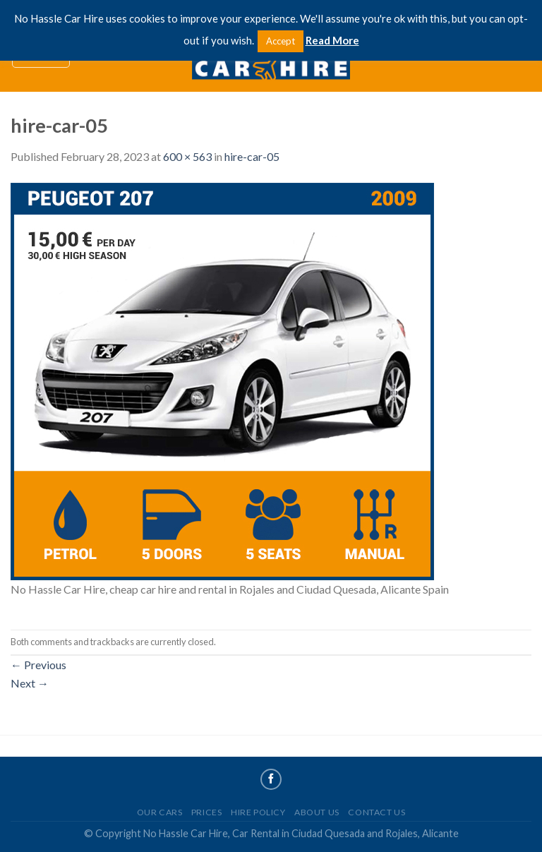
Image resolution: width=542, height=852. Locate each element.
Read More (332, 40)
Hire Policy (258, 812)
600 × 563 (187, 156)
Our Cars (160, 812)
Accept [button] (280, 41)
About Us (316, 812)
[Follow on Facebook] (271, 779)
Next (30, 683)
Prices (206, 812)
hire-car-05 (251, 156)
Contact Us (376, 812)
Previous (38, 664)
